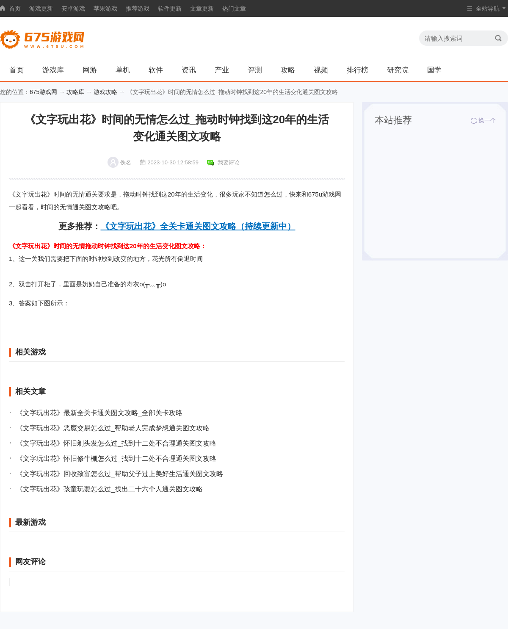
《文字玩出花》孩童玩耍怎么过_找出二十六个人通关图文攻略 (109, 489)
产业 (222, 70)
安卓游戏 (73, 8)
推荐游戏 (137, 8)
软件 (156, 70)
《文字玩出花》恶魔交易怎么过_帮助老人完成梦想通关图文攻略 (113, 428)
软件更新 (170, 8)
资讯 (189, 70)
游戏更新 (41, 8)
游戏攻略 (105, 92)
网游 (90, 70)
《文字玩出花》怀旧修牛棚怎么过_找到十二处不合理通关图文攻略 (116, 458)
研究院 (398, 70)
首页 (15, 8)
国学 (434, 70)
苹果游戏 (105, 8)
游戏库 (53, 70)
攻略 (288, 70)
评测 (255, 70)
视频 (321, 70)
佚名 (125, 162)
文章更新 (202, 8)
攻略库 (75, 92)
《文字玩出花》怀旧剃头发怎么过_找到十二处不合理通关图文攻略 (116, 443)
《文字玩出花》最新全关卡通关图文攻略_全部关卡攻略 (99, 412)
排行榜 (357, 70)
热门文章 (234, 8)
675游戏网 (43, 92)
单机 (123, 70)
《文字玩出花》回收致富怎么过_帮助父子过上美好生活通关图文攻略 (119, 473)
